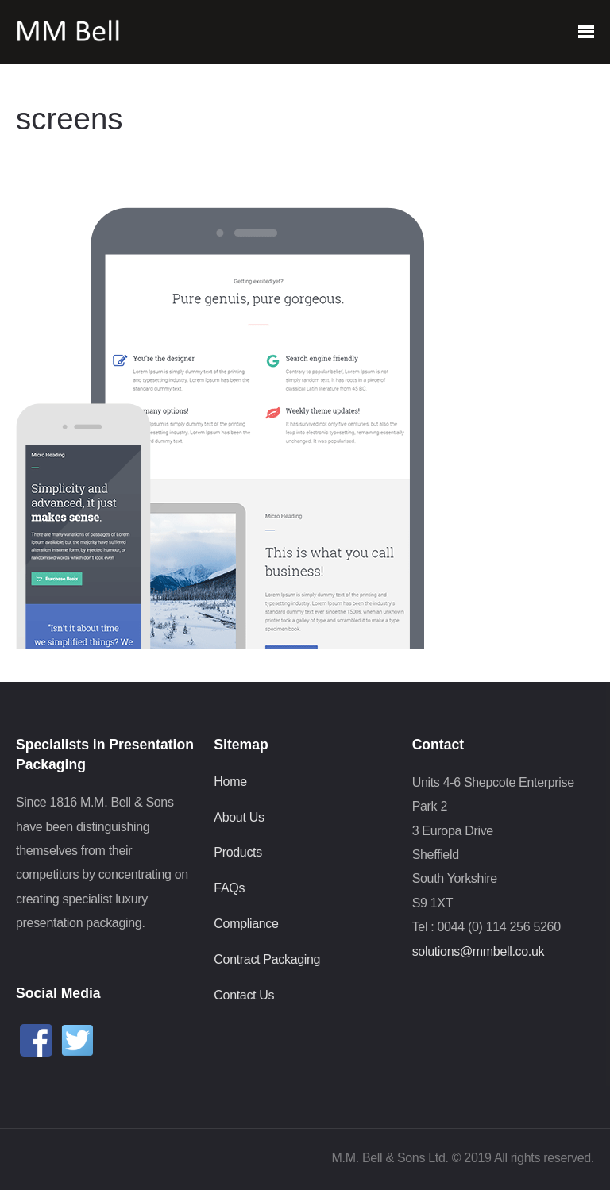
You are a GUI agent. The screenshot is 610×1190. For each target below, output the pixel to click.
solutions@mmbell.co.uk (478, 951)
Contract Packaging (267, 959)
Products (238, 852)
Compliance (246, 923)
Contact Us (244, 995)
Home (230, 781)
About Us (239, 817)
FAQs (229, 888)
